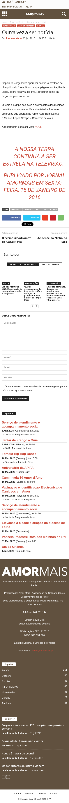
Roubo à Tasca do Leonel (18, 753)
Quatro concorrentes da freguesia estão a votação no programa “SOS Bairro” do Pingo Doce (33, 293)
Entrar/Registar (12, 6)
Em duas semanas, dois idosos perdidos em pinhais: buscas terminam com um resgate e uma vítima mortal (56, 293)
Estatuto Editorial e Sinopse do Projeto (34, 642)
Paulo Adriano (14, 38)
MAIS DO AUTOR (50, 264)
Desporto (7, 675)
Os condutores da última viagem (23, 766)
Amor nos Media (26, 26)
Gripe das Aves (50, 209)
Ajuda (29, 6)
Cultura (6, 697)
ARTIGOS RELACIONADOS (23, 264)
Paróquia (6, 703)
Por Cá (40, 26)
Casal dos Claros (32, 209)
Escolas (6, 681)
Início (4, 22)
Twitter (42, 793)
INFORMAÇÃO (9, 26)
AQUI (38, 126)
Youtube (16, 793)
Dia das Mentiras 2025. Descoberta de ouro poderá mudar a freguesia (12, 290)
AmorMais (8, 745)
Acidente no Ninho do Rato (52, 240)
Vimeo (53, 793)
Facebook (30, 793)
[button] (63, 14)
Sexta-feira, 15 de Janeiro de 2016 (34, 189)
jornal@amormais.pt (42, 650)
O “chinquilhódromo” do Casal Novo (16, 240)
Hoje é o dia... (9, 692)
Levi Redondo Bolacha (14, 733)
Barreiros (16, 209)
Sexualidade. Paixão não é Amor (22, 741)
